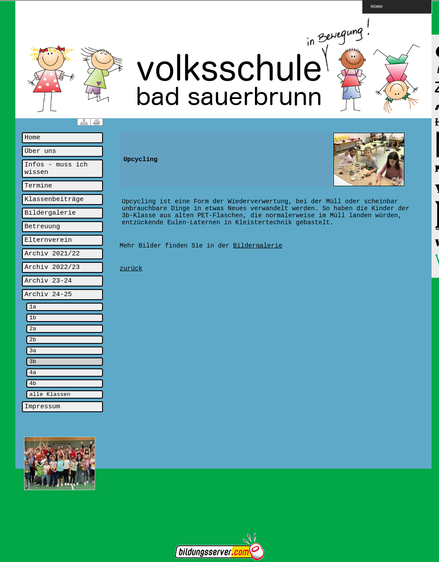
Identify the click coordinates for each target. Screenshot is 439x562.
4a (32, 372)
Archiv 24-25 (48, 294)
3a (32, 350)
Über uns (40, 151)
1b (32, 318)
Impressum (42, 406)
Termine (38, 186)
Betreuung (42, 226)
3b (32, 361)
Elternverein (48, 240)
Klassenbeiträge (54, 199)
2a (32, 328)
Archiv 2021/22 (52, 254)
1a (32, 307)
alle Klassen (50, 394)
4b (32, 383)
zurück (131, 268)
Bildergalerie (50, 213)
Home (377, 6)
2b (32, 339)
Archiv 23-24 (48, 281)
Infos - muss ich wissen (56, 168)
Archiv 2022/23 (52, 267)
